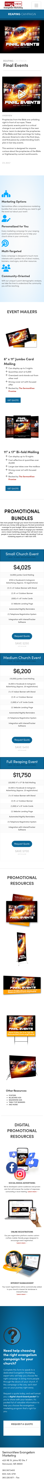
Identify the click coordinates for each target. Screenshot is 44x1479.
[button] (36, 6)
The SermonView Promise (21, 389)
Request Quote (22, 636)
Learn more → (33, 1191)
